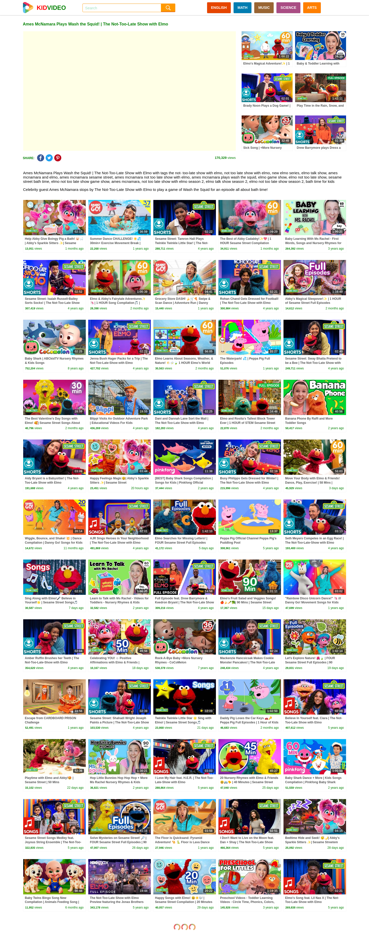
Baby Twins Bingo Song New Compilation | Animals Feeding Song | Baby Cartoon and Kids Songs (52, 902)
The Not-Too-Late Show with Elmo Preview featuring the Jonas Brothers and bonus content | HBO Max (117, 902)
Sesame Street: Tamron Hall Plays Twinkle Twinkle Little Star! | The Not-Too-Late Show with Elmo (181, 243)
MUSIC (264, 8)
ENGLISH (219, 8)
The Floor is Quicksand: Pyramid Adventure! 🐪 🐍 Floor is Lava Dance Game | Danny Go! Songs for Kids (182, 842)
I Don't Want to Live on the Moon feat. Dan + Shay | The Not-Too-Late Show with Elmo (247, 842)
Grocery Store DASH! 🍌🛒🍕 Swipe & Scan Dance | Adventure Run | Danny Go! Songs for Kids (183, 303)
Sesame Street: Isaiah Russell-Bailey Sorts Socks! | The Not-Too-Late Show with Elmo (52, 303)
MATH (242, 8)
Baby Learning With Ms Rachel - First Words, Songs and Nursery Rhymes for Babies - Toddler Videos (313, 243)
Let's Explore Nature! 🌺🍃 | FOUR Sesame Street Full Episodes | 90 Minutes (310, 662)
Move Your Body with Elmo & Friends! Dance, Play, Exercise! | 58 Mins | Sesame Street (312, 483)
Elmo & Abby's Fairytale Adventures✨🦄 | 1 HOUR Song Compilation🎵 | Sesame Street (118, 303)
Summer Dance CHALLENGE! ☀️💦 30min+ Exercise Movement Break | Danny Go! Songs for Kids (115, 243)
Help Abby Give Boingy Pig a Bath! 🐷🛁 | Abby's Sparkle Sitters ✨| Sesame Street (54, 243)
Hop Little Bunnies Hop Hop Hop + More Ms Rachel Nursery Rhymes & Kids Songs (119, 782)
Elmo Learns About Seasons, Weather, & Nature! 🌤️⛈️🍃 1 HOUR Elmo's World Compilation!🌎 (184, 363)
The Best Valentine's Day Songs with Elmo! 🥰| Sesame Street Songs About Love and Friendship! (52, 423)
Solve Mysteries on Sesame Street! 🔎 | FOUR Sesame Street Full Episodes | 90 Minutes (118, 842)
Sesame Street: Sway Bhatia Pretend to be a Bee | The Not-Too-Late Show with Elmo (313, 363)
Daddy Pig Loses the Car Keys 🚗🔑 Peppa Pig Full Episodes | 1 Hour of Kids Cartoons (249, 722)
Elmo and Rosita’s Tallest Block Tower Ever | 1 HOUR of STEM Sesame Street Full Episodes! (247, 423)
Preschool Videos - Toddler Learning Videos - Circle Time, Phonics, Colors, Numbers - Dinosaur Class (247, 902)
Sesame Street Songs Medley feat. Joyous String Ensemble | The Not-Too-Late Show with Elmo (53, 842)
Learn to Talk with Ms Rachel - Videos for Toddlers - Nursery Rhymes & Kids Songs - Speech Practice (119, 603)
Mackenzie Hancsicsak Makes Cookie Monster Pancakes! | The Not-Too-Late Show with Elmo (247, 662)
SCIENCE (288, 8)
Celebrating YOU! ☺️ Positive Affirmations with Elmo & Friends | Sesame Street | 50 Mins (114, 662)
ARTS (312, 8)
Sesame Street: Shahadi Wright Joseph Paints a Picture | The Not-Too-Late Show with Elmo (119, 722)
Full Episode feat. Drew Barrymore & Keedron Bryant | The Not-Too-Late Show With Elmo (184, 603)
